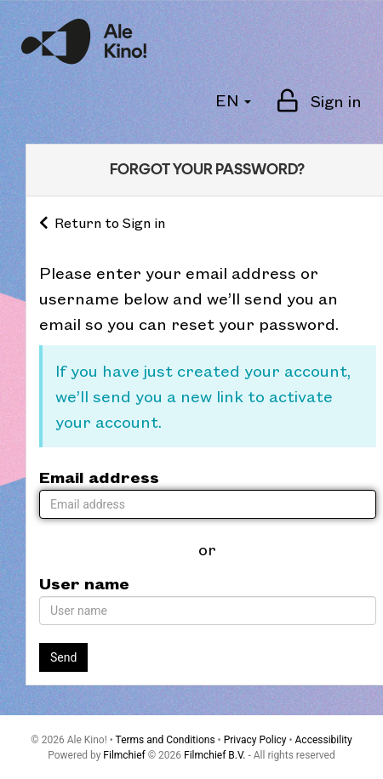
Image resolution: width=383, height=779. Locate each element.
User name (84, 583)
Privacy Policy (255, 740)
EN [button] (233, 100)
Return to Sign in (102, 222)
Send (63, 657)
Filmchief (124, 755)
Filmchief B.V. (214, 755)
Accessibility (323, 740)
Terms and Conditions (165, 740)
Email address (99, 476)
